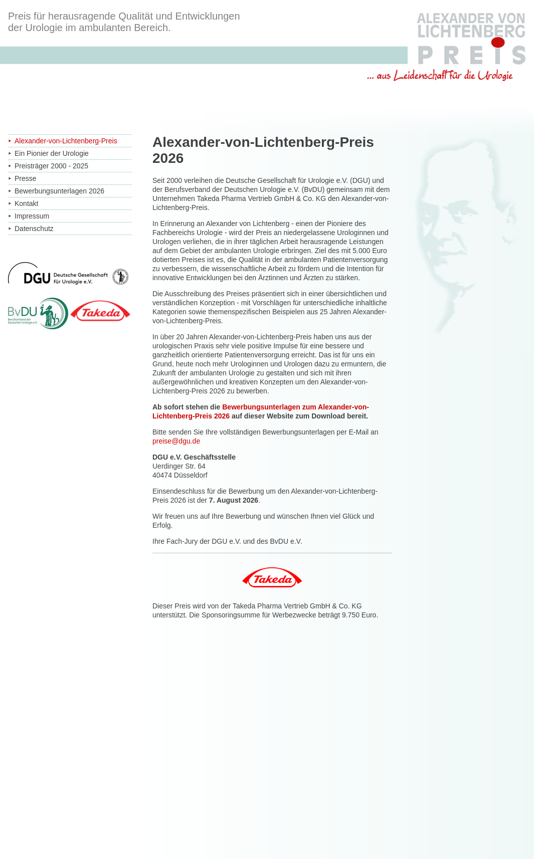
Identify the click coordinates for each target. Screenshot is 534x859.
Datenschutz (34, 229)
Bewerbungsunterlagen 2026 (59, 191)
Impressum (32, 216)
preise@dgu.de (176, 441)
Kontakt (26, 203)
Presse (26, 178)
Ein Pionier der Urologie (52, 153)
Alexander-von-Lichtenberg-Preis (66, 141)
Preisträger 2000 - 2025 (51, 166)
